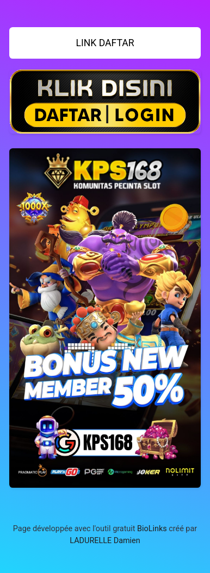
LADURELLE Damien (105, 540)
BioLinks (152, 528)
